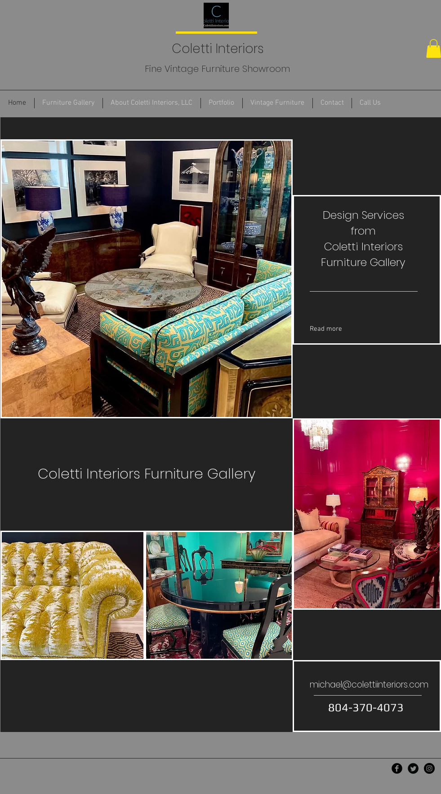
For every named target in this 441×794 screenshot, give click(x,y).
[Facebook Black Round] (397, 768)
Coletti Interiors (216, 49)
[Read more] (349, 329)
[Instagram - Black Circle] (429, 768)
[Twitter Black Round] (413, 768)
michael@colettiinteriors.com (369, 685)
